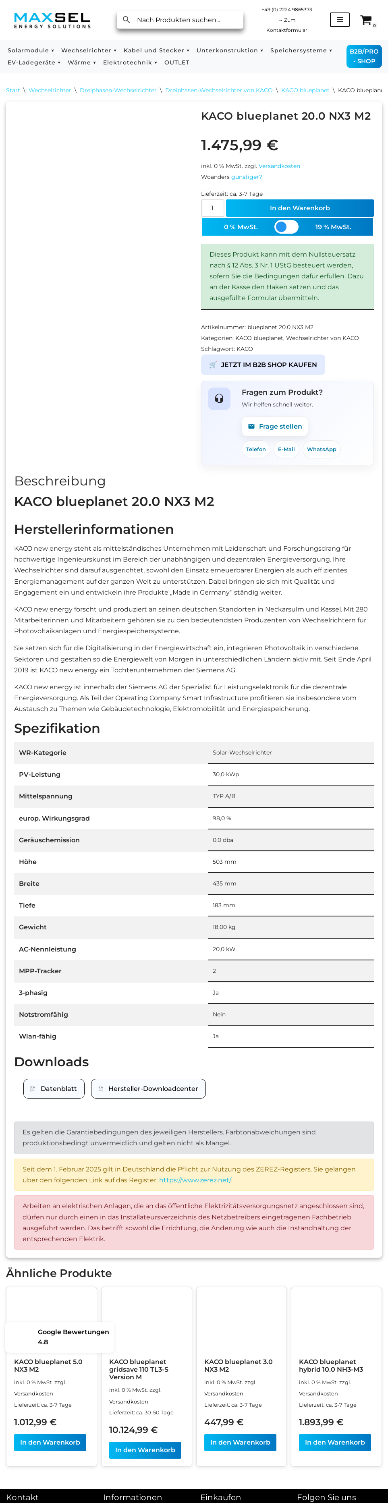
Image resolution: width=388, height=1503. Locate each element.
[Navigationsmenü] (340, 19)
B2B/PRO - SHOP (364, 56)
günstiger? (246, 176)
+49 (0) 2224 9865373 (286, 9)
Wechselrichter (50, 90)
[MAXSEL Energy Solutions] (52, 20)
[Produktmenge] (212, 208)
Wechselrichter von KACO (322, 337)
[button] (52, 50)
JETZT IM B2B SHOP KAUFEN (263, 364)
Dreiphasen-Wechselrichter (118, 90)
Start (13, 90)
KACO (245, 348)
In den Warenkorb (300, 208)
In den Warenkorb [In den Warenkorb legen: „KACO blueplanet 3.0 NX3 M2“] (240, 1442)
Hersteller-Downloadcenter (153, 1089)
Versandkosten (279, 166)
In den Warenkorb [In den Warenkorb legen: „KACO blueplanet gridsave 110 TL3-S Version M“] (145, 1450)
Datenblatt (59, 1089)
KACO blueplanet (305, 90)
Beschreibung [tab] (60, 481)
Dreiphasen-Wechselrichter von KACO (219, 90)
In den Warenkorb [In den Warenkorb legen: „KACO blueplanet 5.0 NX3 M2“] (50, 1442)
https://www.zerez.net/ (194, 1180)
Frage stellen (275, 426)
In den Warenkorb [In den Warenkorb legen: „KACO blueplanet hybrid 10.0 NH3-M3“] (335, 1442)
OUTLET (176, 62)
